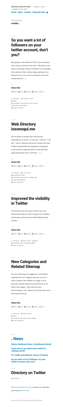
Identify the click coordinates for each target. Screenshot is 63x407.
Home (13, 12)
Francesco (16, 98)
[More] (47, 13)
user (20, 105)
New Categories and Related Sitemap (28, 264)
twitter (17, 105)
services (35, 103)
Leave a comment (18, 108)
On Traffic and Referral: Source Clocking (29, 355)
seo (31, 103)
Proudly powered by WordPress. (33, 400)
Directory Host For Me (20, 6)
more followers (25, 103)
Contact (27, 12)
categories (16, 318)
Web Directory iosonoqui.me (23, 126)
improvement (23, 318)
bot (14, 103)
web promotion (21, 180)
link (25, 177)
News (20, 12)
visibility (24, 105)
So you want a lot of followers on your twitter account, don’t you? (29, 47)
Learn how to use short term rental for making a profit (28, 349)
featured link (16, 177)
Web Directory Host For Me (21, 387)
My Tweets (15, 378)
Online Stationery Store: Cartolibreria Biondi (31, 344)
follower (18, 103)
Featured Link (17, 175)
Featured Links (38, 12)
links (29, 318)
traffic (13, 105)
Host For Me (24, 390)
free (22, 177)
